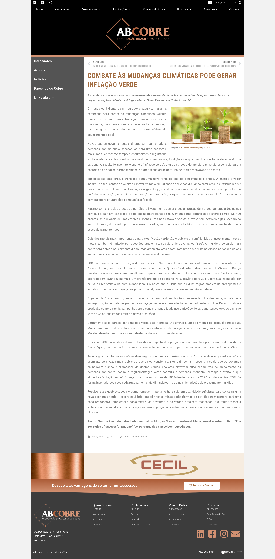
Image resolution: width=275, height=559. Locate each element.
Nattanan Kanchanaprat (191, 148)
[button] (240, 2)
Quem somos (91, 9)
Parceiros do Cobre (48, 88)
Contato (234, 9)
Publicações (122, 9)
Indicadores (43, 61)
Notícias (40, 79)
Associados (62, 9)
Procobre (184, 9)
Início (39, 9)
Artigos (39, 70)
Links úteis (44, 97)
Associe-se (210, 9)
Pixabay (209, 148)
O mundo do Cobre (154, 9)
